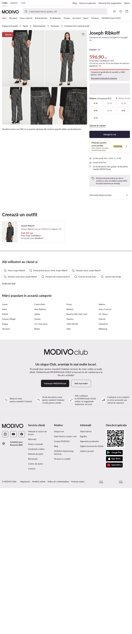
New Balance (40, 437)
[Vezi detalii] (127, 195)
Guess (5, 432)
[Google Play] (114, 580)
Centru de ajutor (35, 591)
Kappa (5, 451)
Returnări (32, 567)
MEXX (5, 442)
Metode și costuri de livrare (37, 560)
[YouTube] (13, 562)
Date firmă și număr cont (65, 564)
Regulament (25, 609)
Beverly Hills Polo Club (77, 442)
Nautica (70, 447)
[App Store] (114, 586)
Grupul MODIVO (62, 569)
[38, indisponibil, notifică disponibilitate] (123, 103)
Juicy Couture (105, 437)
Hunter (37, 447)
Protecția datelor (77, 609)
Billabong (103, 456)
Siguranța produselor (89, 569)
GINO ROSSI (72, 451)
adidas (37, 442)
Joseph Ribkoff (104, 33)
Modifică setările (38, 609)
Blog (75, 3)
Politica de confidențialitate (58, 609)
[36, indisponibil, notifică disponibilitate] (109, 103)
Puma (69, 432)
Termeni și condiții (62, 586)
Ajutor (127, 3)
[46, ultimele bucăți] (95, 118)
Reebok (70, 437)
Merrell (102, 447)
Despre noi (59, 559)
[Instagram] (5, 562)
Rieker (37, 456)
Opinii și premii (87, 579)
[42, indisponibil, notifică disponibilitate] (109, 111)
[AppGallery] (114, 592)
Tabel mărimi (85, 559)
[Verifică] (126, 146)
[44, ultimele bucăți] (123, 111)
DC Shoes (103, 442)
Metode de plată (35, 581)
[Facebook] (22, 562)
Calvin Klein (39, 432)
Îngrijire (83, 564)
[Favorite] (121, 11)
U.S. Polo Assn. (41, 451)
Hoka (4, 437)
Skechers (6, 456)
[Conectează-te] (114, 11)
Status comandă (35, 572)
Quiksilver (103, 451)
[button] (23, 58)
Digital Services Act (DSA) (91, 574)
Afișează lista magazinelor (110, 3)
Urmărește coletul (36, 577)
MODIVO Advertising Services (63, 580)
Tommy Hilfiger (9, 447)
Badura (102, 432)
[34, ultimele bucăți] (95, 103)
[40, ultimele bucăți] (95, 111)
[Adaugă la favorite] (83, 34)
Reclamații (32, 586)
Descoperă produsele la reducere (104, 78)
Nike (69, 456)
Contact (31, 596)
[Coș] (127, 11)
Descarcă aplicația (87, 3)
